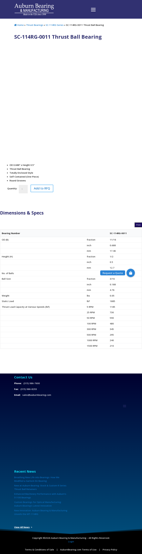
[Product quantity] (23, 189)
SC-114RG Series (55, 24)
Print (138, 224)
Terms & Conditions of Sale (39, 549)
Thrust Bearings (34, 24)
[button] (130, 273)
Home (19, 24)
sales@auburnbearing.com (36, 394)
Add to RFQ (42, 188)
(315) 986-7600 (31, 383)
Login (71, 541)
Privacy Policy (110, 549)
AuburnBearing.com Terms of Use (78, 549)
